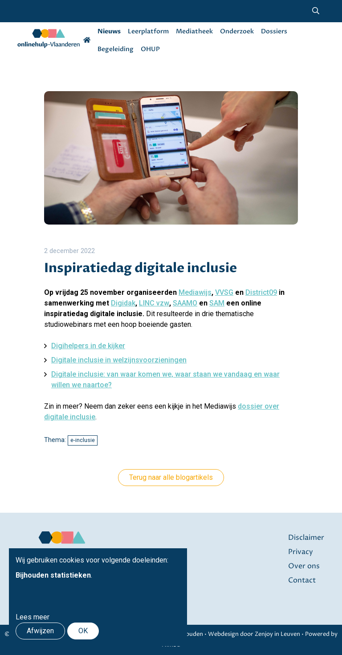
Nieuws (109, 31)
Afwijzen (40, 631)
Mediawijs (195, 292)
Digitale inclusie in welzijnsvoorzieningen (119, 360)
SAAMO (185, 303)
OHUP (150, 49)
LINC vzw (154, 303)
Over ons (304, 566)
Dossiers (274, 31)
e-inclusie (82, 440)
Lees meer (32, 617)
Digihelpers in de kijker (88, 346)
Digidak (123, 303)
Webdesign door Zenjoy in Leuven (254, 634)
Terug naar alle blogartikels (171, 477)
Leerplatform (148, 31)
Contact (302, 580)
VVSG (224, 292)
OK (83, 631)
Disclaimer (306, 537)
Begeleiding (116, 49)
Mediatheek (194, 31)
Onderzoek (237, 31)
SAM (216, 303)
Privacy (300, 552)
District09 (261, 292)
